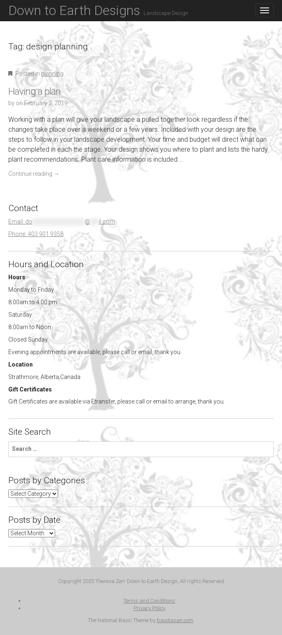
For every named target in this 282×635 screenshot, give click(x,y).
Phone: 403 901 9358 (35, 234)
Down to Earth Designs (98, 10)
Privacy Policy (149, 608)
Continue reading (33, 173)
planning (52, 73)
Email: (61, 221)
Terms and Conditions (149, 601)
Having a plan (34, 91)
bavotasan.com (175, 620)
